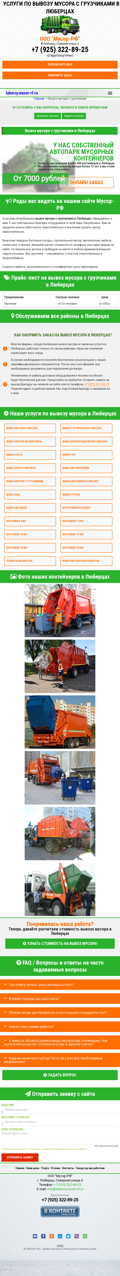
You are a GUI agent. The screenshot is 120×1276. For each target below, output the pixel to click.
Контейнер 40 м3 (73, 547)
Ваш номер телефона (15, 1117)
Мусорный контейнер (77, 508)
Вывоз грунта (71, 494)
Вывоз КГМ (13, 494)
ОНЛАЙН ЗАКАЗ (86, 182)
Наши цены (32, 1168)
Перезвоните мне (60, 64)
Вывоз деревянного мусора (80, 481)
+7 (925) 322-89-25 (60, 49)
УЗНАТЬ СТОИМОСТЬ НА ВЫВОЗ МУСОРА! (60, 943)
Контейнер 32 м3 (16, 547)
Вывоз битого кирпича (21, 468)
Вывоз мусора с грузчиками (24, 481)
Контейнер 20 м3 (16, 534)
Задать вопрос (74, 116)
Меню (110, 91)
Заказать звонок (47, 116)
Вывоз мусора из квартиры (24, 441)
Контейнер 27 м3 (73, 534)
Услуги (45, 1168)
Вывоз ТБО (69, 454)
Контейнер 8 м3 (16, 521)
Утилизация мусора (19, 561)
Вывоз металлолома (76, 468)
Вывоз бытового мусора (22, 428)
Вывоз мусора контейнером (81, 561)
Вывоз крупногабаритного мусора (85, 441)
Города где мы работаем (90, 1168)
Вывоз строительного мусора (82, 428)
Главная (20, 1168)
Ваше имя (7, 1105)
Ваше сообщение (12, 1129)
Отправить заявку (20, 1157)
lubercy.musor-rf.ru (22, 93)
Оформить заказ (60, 75)
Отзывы (55, 1168)
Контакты (68, 1168)
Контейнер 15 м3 (73, 521)
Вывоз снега (14, 454)
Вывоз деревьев (16, 508)
